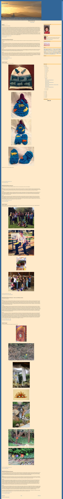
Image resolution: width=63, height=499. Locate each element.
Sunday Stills (55, 49)
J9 (47, 36)
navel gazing (53, 53)
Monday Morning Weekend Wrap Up (7, 39)
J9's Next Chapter (32, 22)
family (6, 294)
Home (21, 495)
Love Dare (57, 48)
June (45, 74)
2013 (45, 91)
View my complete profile (49, 39)
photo (8, 294)
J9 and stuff (5, 3)
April (45, 76)
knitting (6, 182)
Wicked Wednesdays (50, 50)
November (46, 68)
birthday (4, 294)
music (7, 182)
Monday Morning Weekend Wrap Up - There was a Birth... (52, 84)
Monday (3, 24)
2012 (45, 92)
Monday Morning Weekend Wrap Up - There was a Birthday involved (12, 297)
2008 (45, 97)
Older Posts (39, 495)
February (46, 88)
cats (60, 50)
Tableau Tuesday (4, 62)
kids (7, 294)
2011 (45, 93)
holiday (4, 182)
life (45, 53)
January (46, 89)
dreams (54, 51)
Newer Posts (3, 495)
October (46, 69)
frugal (49, 52)
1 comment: (8, 293)
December (46, 67)
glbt (51, 52)
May (45, 75)
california (58, 50)
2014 (45, 66)
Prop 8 (51, 49)
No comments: (8, 181)
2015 (45, 65)
